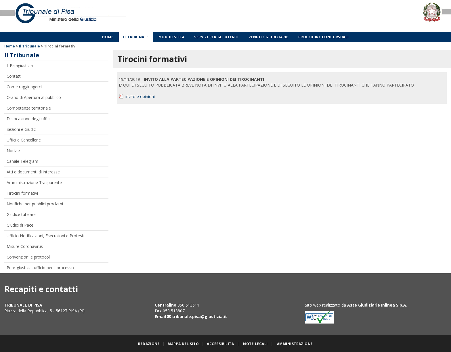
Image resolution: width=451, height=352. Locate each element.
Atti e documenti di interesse (33, 172)
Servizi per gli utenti (216, 37)
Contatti (14, 76)
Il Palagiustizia (20, 65)
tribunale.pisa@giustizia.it (199, 316)
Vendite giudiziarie (268, 37)
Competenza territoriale (29, 108)
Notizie (13, 150)
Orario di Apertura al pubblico (34, 97)
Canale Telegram (22, 161)
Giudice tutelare (21, 214)
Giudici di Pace (20, 225)
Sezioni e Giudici (22, 129)
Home (107, 37)
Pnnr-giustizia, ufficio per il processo (40, 267)
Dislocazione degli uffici (28, 118)
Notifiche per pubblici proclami (35, 203)
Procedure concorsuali (323, 37)
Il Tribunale (136, 37)
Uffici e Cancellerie (24, 140)
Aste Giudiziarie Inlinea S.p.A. (377, 305)
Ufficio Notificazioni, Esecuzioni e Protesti (45, 235)
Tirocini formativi (22, 193)
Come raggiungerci (24, 86)
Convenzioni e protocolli (29, 257)
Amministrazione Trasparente (34, 182)
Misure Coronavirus (25, 246)
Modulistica (171, 37)
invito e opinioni (140, 96)
